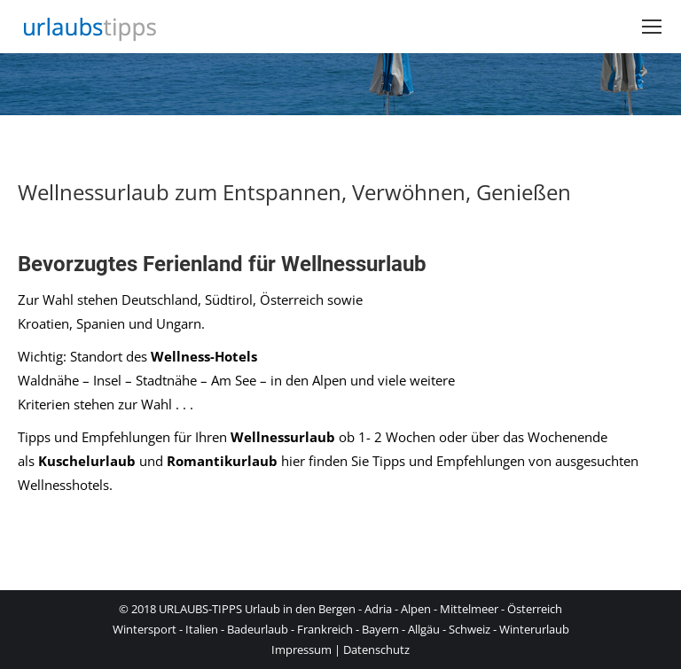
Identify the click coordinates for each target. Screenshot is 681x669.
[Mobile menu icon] (651, 26)
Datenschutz (376, 649)
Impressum (301, 649)
